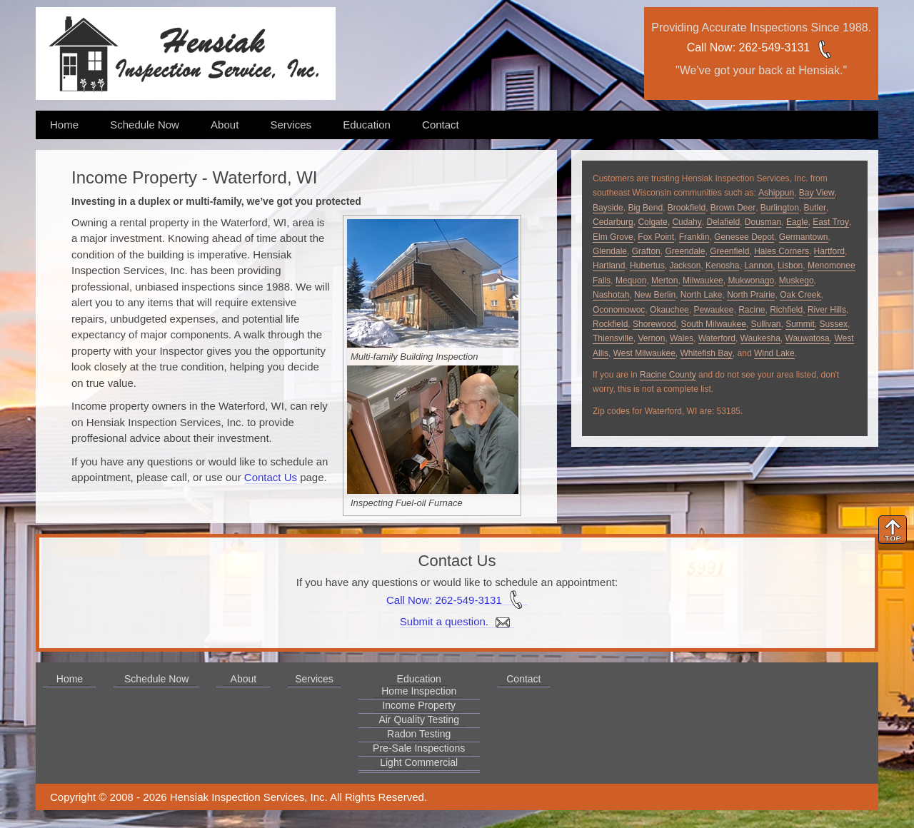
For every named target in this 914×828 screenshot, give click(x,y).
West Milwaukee (644, 353)
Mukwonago (751, 281)
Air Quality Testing (418, 719)
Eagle (797, 222)
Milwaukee (703, 281)
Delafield (723, 222)
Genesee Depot (744, 237)
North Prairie (751, 295)
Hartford (829, 251)
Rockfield (610, 324)
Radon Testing (419, 733)
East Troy (831, 222)
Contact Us (270, 477)
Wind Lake (774, 353)
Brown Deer (732, 208)
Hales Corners (781, 251)
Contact (440, 124)
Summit (800, 324)
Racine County (668, 375)
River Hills (827, 310)
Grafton (646, 251)
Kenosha (722, 266)
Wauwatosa (807, 338)
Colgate (652, 222)
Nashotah (611, 295)
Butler (815, 208)
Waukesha (760, 338)
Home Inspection (418, 691)
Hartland (609, 266)
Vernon (651, 338)
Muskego (796, 281)
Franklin (694, 237)
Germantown (803, 237)
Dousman (763, 222)
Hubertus (647, 266)
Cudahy (686, 222)
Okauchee (669, 310)
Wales (681, 338)
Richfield (786, 310)
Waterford (716, 338)
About (224, 124)
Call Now (710, 47)
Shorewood (654, 324)
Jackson (684, 266)
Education (367, 124)
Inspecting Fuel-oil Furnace (407, 503)
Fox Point (656, 237)
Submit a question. (457, 621)
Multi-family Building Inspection (414, 356)
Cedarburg (613, 222)
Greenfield (729, 251)
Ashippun (776, 193)
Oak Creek (800, 295)
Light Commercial (419, 762)
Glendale (610, 251)
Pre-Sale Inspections (419, 748)
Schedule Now (144, 124)
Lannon (758, 266)
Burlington (779, 208)
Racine (751, 310)
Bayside (608, 208)
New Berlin (655, 295)
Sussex (834, 324)
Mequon (631, 281)
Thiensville (613, 338)
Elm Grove (613, 237)
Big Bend (645, 208)
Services (290, 124)
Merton (664, 281)
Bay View (817, 193)
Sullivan (765, 324)
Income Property (419, 705)
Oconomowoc (619, 310)
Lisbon (790, 266)
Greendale (685, 251)
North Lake (702, 295)
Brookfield (686, 208)
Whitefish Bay (707, 353)
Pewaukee (713, 310)
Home (64, 124)
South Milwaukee (713, 324)
